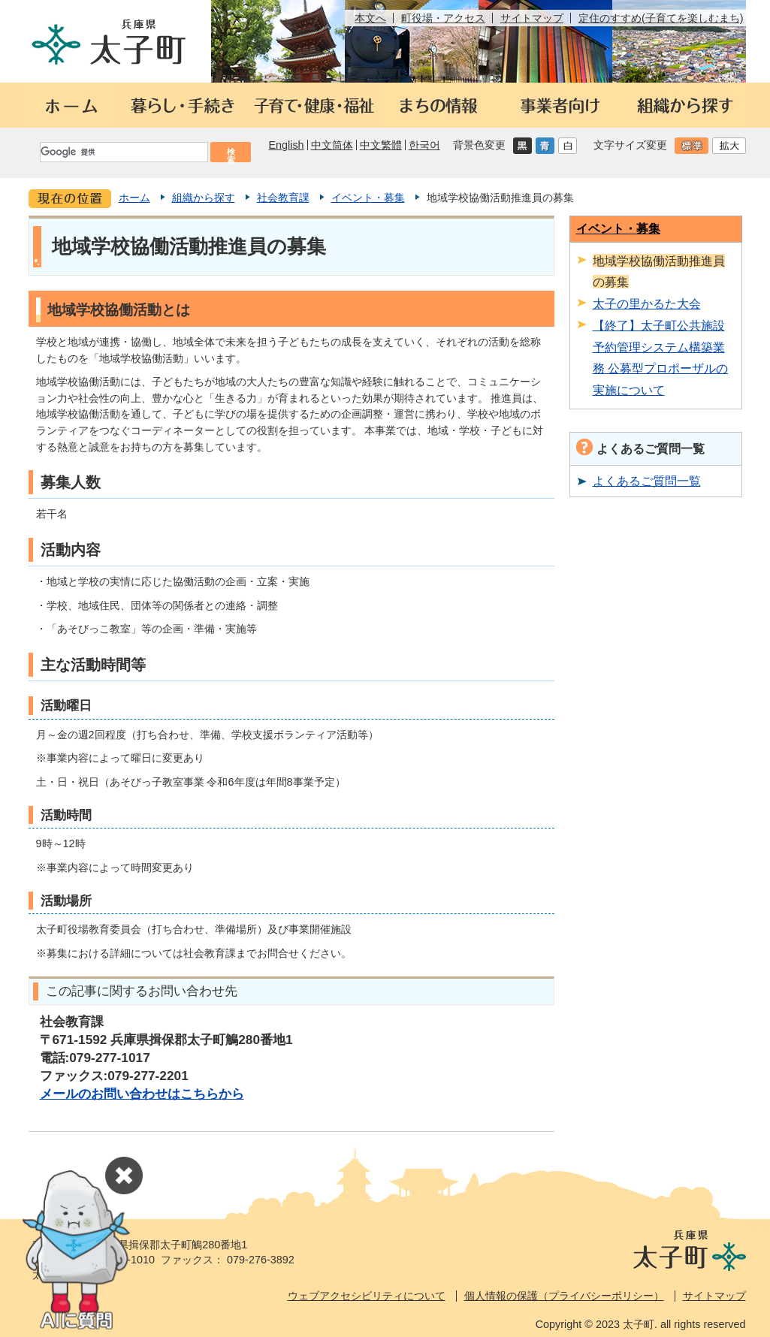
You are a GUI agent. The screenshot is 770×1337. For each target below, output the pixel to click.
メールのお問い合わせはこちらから (142, 1093)
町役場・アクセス (443, 18)
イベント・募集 (368, 198)
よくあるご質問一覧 (647, 480)
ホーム (134, 198)
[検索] (123, 152)
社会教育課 (283, 198)
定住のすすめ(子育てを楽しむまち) (661, 18)
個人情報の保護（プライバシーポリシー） (564, 1296)
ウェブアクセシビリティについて (366, 1296)
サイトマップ (531, 18)
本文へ (370, 18)
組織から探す (203, 198)
